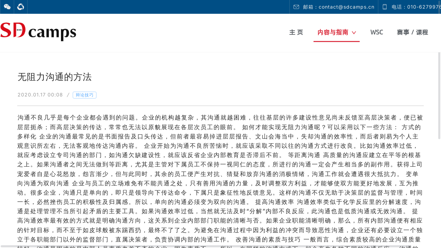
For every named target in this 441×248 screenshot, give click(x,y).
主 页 (296, 32)
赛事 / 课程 (412, 32)
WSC (376, 32)
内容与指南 (336, 32)
